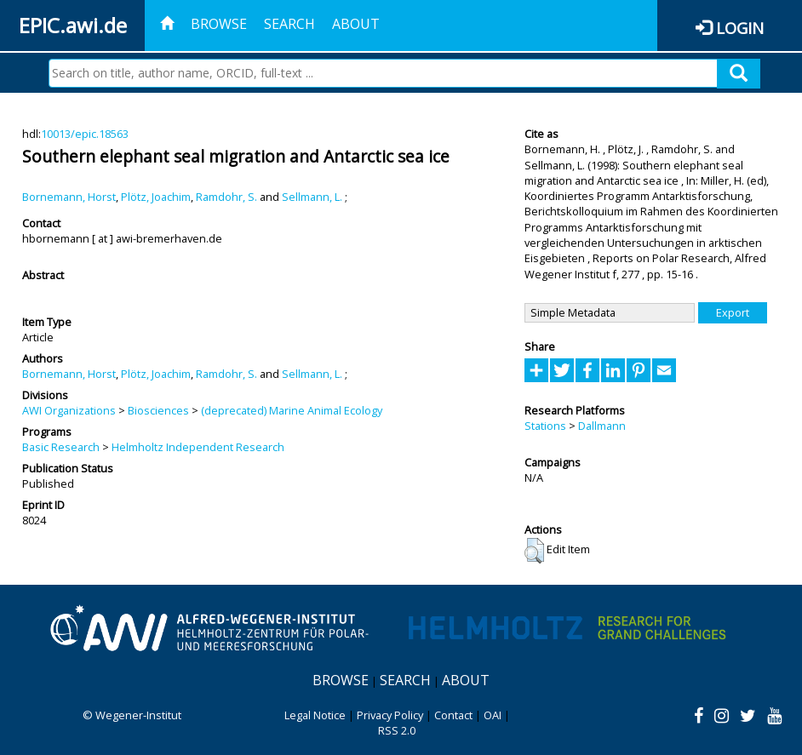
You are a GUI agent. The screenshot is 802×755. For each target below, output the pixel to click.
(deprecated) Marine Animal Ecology (291, 410)
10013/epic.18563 (85, 133)
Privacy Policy (390, 715)
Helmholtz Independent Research (198, 447)
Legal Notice (315, 715)
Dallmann (602, 425)
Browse (219, 23)
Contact (453, 715)
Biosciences (158, 410)
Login (740, 27)
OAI (492, 715)
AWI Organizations (69, 410)
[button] (534, 550)
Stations (545, 425)
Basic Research (61, 447)
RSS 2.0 (396, 730)
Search (289, 23)
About (356, 23)
